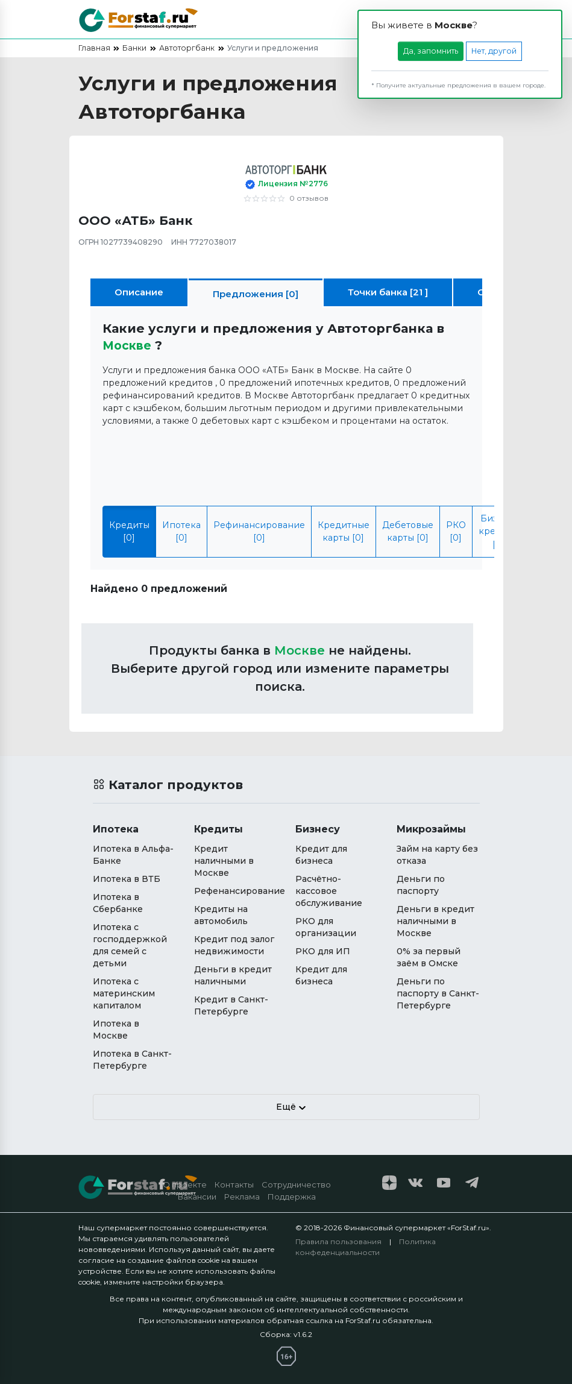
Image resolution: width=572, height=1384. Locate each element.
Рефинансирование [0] (259, 531)
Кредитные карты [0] (343, 531)
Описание (139, 292)
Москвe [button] (129, 345)
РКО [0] (456, 531)
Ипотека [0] (181, 531)
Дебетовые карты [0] (407, 531)
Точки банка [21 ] (388, 292)
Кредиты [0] (129, 531)
